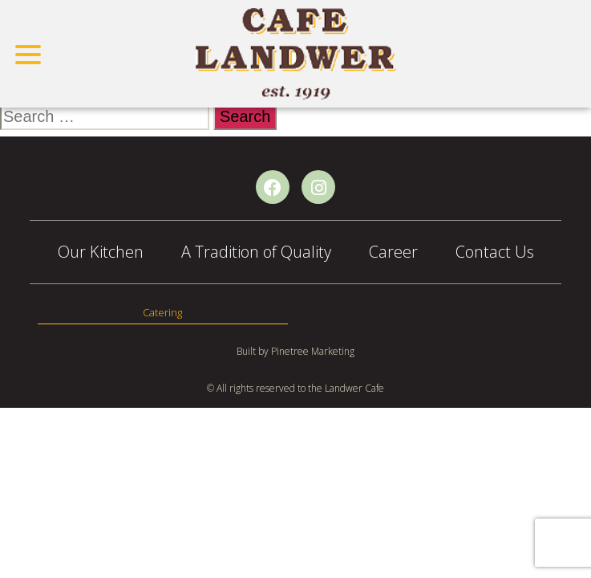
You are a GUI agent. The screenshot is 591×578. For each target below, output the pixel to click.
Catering (162, 312)
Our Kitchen (101, 252)
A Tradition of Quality (256, 252)
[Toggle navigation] (29, 54)
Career (393, 252)
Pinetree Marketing (312, 351)
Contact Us (494, 252)
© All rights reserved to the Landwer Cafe (295, 388)
